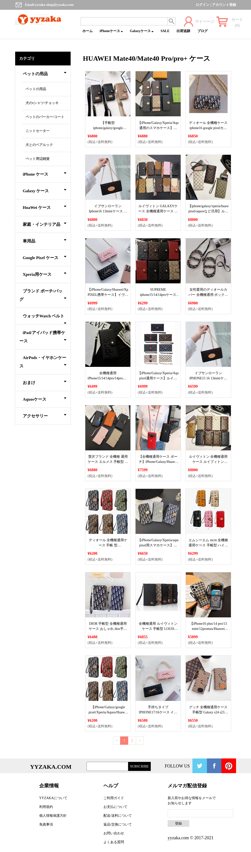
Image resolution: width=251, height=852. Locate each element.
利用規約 (46, 807)
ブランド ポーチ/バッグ (42, 295)
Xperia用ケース (44, 273)
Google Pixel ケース (44, 257)
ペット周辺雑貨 (37, 159)
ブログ (202, 31)
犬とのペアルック (39, 145)
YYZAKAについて (53, 798)
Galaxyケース (141, 31)
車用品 (44, 240)
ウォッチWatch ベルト (44, 319)
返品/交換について (117, 824)
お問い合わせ (113, 833)
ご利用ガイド (113, 798)
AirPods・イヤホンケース (42, 361)
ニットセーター (37, 131)
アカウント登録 (224, 5)
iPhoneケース (111, 31)
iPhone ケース (44, 173)
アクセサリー (44, 415)
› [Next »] (139, 740)
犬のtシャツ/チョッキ (42, 103)
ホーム (87, 31)
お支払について (115, 807)
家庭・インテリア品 (44, 223)
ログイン (202, 5)
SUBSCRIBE (139, 766)
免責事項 (46, 824)
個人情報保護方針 (53, 815)
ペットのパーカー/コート (44, 117)
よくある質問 (113, 842)
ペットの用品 (44, 73)
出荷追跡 (183, 31)
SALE (165, 31)
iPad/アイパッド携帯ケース (42, 336)
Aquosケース (44, 398)
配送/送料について (117, 815)
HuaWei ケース (44, 207)
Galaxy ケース (44, 190)
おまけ (44, 382)
